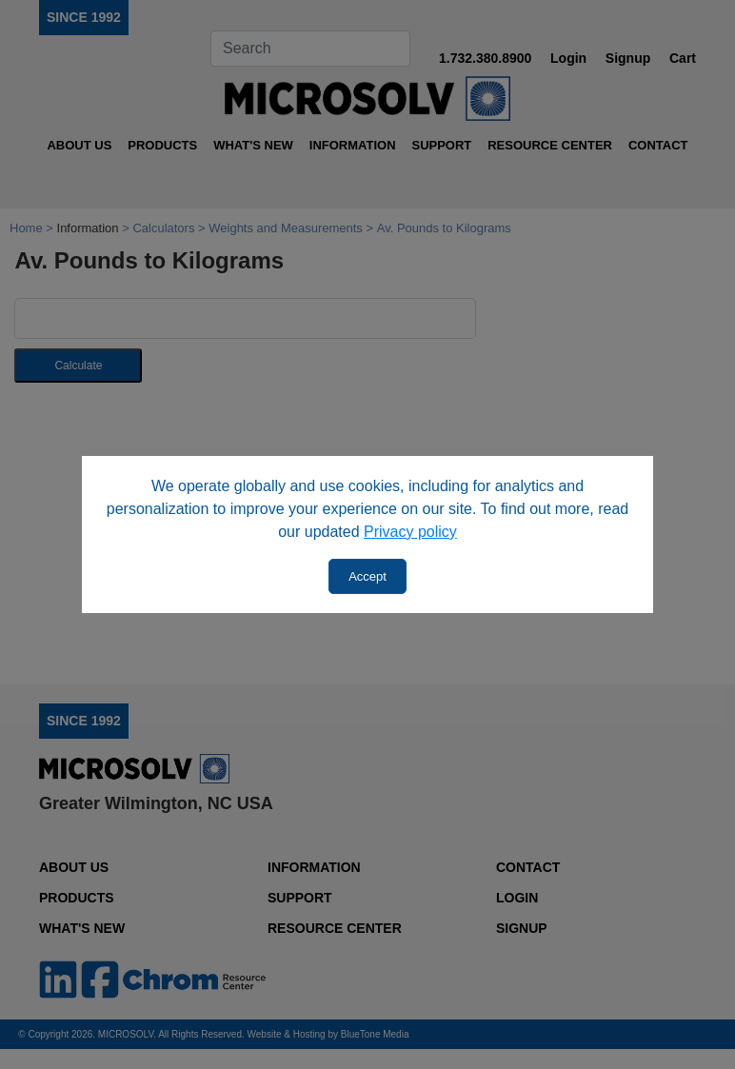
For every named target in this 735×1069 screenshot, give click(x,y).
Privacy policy (410, 532)
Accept (367, 576)
